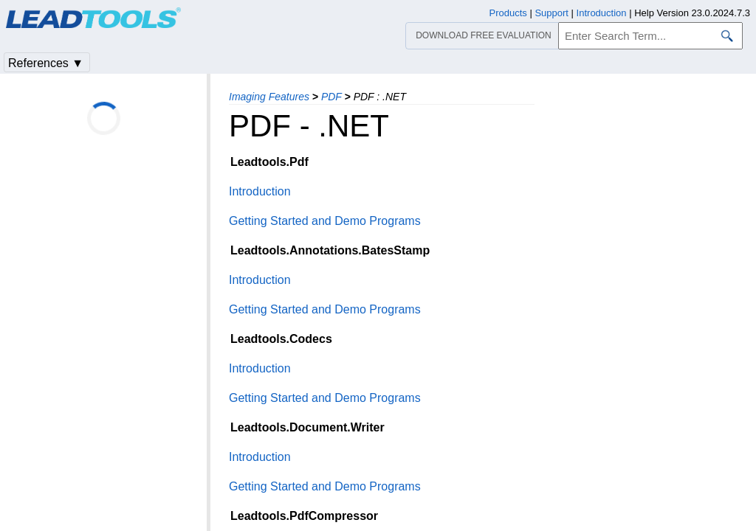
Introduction (260, 191)
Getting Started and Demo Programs (325, 221)
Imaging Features (269, 97)
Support (551, 12)
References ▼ (45, 63)
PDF (331, 97)
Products (508, 12)
